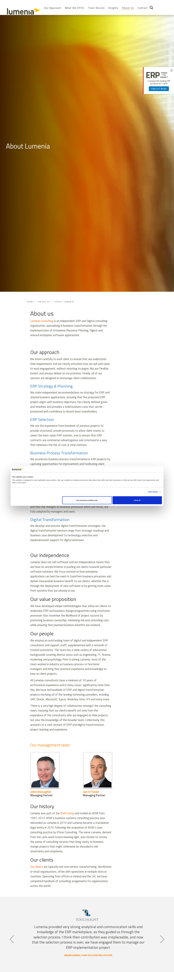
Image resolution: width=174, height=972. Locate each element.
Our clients (36, 866)
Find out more (159, 89)
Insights (113, 8)
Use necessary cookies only (87, 500)
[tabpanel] (87, 934)
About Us (128, 8)
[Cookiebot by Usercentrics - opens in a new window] (147, 469)
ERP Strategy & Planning (51, 386)
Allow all (137, 500)
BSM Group (67, 813)
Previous (11, 937)
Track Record (96, 8)
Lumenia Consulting (41, 321)
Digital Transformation (49, 519)
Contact (143, 8)
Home (30, 301)
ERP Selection (42, 419)
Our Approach (52, 8)
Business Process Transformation (59, 453)
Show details (153, 492)
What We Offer (74, 8)
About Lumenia (64, 301)
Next (161, 937)
